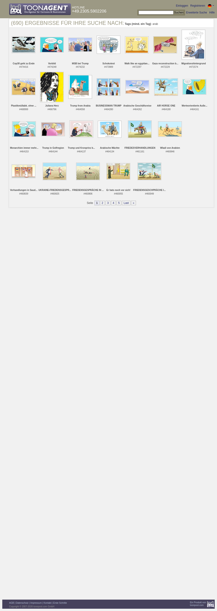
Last (126, 203)
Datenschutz (22, 603)
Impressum (36, 603)
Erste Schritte (60, 603)
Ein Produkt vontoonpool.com (198, 603)
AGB (11, 603)
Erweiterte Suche (196, 12)
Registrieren (197, 5)
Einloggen (182, 5)
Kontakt (47, 603)
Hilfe (212, 12)
